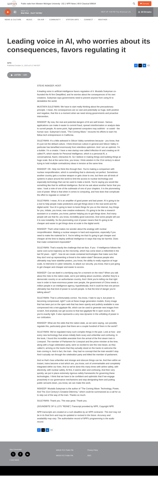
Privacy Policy (93, 455)
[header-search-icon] (135, 6)
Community (55, 25)
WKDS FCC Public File (64, 461)
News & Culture (13, 25)
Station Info (72, 25)
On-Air (41, 25)
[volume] (15, 17)
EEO (89, 461)
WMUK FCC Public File (64, 455)
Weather (102, 25)
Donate (147, 6)
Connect (88, 25)
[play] (8, 17)
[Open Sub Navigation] (23, 25)
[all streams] (144, 17)
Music (29, 25)
